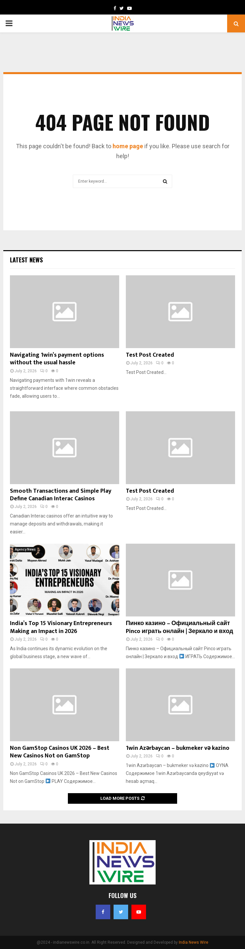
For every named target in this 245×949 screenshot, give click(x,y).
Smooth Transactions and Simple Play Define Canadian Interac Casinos (60, 495)
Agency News (25, 549)
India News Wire (193, 942)
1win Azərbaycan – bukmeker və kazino (177, 748)
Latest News (26, 259)
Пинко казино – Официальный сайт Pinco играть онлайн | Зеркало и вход (179, 627)
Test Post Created (150, 355)
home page (128, 146)
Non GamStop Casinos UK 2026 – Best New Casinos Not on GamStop (59, 752)
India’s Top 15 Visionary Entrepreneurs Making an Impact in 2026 (61, 627)
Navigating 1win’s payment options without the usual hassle (57, 359)
